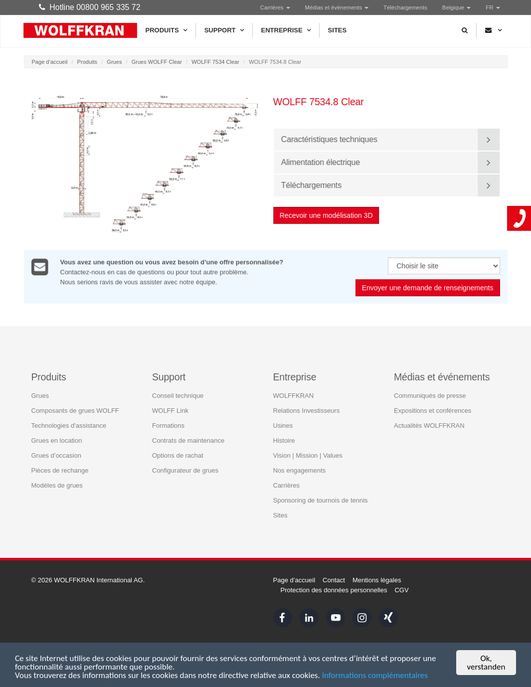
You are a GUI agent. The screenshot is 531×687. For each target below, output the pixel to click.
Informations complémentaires (375, 676)
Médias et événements (336, 7)
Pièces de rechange (60, 470)
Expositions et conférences (432, 410)
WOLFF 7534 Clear (215, 62)
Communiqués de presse (430, 395)
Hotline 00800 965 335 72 (90, 7)
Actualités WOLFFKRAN (429, 425)
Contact (334, 580)
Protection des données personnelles (334, 590)
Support (224, 30)
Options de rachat (177, 455)
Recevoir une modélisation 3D (326, 215)
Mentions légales (377, 580)
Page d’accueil (50, 62)
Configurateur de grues (185, 470)
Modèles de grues (57, 485)
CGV (401, 590)
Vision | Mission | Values (308, 455)
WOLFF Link (170, 410)
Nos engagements (299, 470)
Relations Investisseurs (306, 410)
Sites (337, 30)
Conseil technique (177, 395)
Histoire (284, 440)
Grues (114, 62)
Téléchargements (405, 7)
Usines (283, 425)
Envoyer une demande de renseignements (428, 288)
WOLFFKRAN (293, 395)
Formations (168, 425)
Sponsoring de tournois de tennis (320, 500)
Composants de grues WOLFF (75, 410)
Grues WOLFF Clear (157, 62)
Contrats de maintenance (188, 440)
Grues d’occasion (56, 455)
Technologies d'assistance (69, 425)
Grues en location (56, 440)
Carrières (275, 7)
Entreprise (286, 30)
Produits (166, 30)
